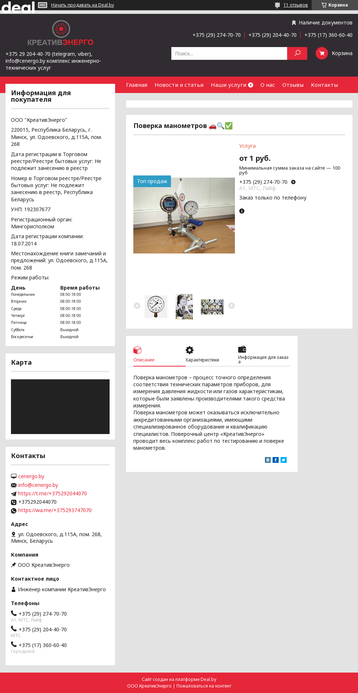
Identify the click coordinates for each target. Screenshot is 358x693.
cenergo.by (31, 476)
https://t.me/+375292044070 (52, 493)
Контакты (324, 84)
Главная (136, 84)
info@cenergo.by (38, 485)
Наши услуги (228, 84)
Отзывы (293, 84)
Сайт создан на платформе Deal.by (179, 679)
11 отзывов (295, 5)
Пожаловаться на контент (203, 686)
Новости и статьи (179, 84)
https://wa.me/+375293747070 (55, 510)
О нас (267, 84)
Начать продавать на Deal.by (82, 5)
